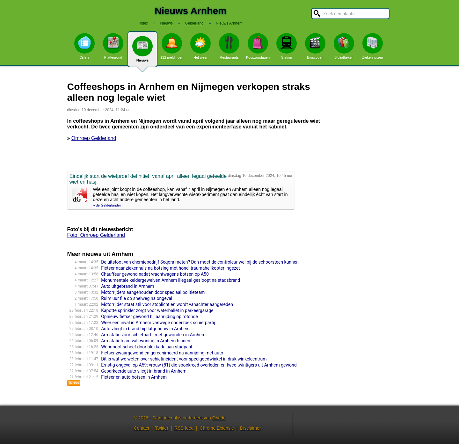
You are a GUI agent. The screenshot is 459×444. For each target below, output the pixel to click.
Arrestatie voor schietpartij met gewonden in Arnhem (153, 334)
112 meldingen (171, 46)
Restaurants (229, 46)
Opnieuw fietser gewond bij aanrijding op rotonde (149, 316)
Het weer (200, 46)
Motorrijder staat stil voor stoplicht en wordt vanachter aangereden (167, 304)
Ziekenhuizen (372, 46)
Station (286, 46)
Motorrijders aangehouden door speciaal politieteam (153, 292)
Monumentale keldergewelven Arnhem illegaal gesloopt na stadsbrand (170, 280)
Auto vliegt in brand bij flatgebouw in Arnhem (145, 328)
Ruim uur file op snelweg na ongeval (136, 298)
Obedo (219, 417)
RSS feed (183, 428)
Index (143, 23)
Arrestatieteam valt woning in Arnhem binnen (145, 340)
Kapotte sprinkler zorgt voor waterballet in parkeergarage (157, 310)
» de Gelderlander (107, 205)
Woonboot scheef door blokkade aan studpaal (146, 346)
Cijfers (84, 46)
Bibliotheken (344, 46)
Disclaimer (250, 428)
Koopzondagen (258, 46)
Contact (141, 428)
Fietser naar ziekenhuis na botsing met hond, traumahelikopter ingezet (170, 268)
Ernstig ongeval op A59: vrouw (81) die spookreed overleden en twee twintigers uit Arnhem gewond (198, 365)
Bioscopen (315, 46)
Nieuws (142, 51)
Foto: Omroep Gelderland (96, 235)
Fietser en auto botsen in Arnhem (134, 377)
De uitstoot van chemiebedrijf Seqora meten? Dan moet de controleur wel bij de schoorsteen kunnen (200, 262)
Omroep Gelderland (93, 138)
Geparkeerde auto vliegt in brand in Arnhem (143, 371)
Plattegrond (113, 46)
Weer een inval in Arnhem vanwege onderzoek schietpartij (158, 322)
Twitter (161, 428)
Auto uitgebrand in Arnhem (127, 286)
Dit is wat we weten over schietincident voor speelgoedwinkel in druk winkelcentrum (183, 358)
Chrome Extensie (217, 428)
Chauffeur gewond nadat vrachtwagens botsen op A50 (155, 274)
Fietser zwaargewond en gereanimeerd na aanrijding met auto (162, 352)
